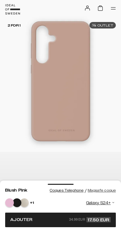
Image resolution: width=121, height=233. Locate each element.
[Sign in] (87, 8)
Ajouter (60, 219)
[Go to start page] (12, 9)
